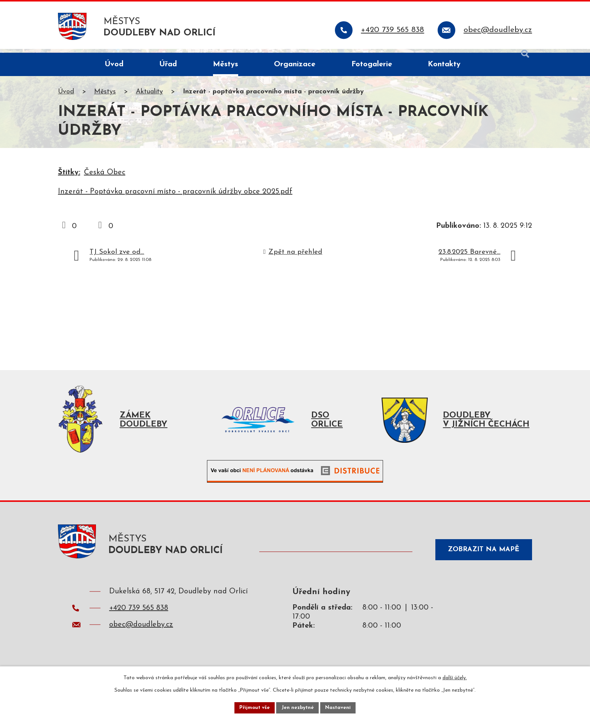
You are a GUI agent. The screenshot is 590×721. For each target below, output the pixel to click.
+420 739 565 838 (138, 615)
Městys (105, 95)
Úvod (66, 95)
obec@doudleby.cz (141, 632)
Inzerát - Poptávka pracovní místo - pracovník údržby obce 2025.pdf (175, 196)
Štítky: (69, 176)
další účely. (454, 677)
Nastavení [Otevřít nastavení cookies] (340, 707)
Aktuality (149, 95)
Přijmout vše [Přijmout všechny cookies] (253, 707)
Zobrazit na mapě (481, 555)
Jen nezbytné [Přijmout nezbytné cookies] (298, 707)
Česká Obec (104, 176)
